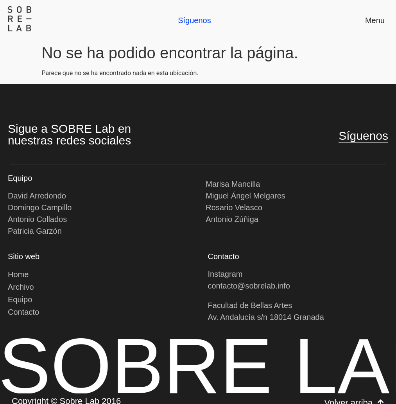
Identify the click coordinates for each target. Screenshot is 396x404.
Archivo (21, 287)
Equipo (20, 299)
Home (18, 274)
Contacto (23, 312)
